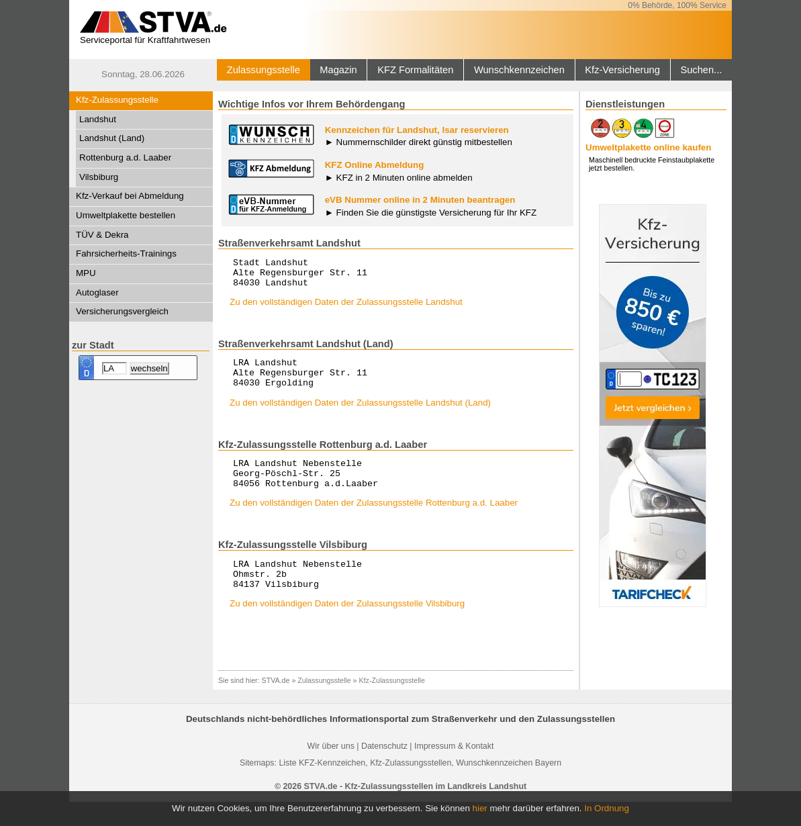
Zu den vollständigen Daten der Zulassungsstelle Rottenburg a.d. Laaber (374, 521)
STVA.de (276, 704)
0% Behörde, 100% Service (677, 5)
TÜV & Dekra (102, 235)
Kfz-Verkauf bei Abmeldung (130, 196)
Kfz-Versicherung (622, 69)
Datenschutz (384, 770)
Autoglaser (97, 292)
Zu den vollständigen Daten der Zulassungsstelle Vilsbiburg (347, 628)
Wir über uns (331, 770)
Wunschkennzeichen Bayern (508, 787)
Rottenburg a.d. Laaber (125, 157)
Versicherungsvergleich (122, 311)
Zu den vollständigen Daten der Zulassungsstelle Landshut (346, 308)
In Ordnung (606, 808)
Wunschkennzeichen (519, 69)
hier (480, 808)
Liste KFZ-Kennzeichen (322, 787)
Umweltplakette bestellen (125, 215)
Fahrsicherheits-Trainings (126, 253)
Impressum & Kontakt (453, 770)
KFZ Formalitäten (415, 69)
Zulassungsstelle (263, 69)
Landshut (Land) (111, 138)
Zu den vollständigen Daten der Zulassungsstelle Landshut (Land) (360, 415)
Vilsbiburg (98, 177)
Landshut (97, 119)
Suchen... (701, 69)
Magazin (338, 69)
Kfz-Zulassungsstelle (117, 100)
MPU (86, 273)
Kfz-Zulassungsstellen (410, 787)
